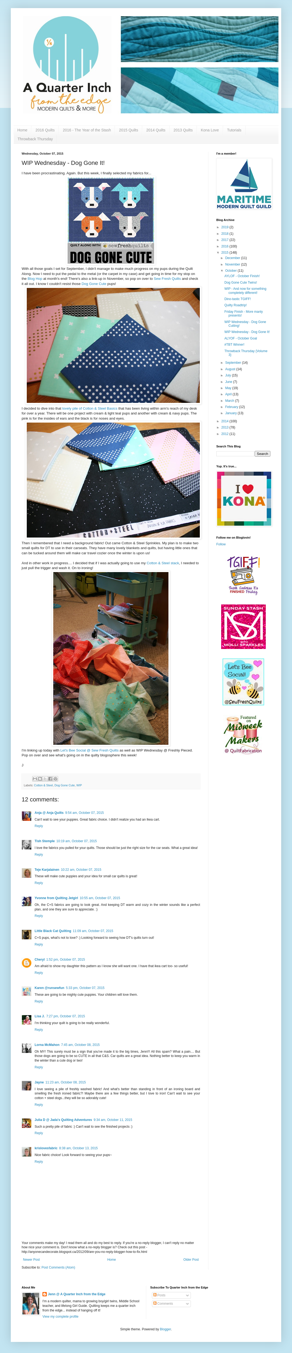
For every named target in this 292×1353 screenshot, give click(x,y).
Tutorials (234, 130)
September (233, 363)
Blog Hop (35, 279)
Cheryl (40, 959)
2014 (225, 421)
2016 (225, 246)
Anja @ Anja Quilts (49, 813)
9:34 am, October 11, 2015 (113, 1120)
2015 (225, 252)
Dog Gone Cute (94, 284)
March (230, 401)
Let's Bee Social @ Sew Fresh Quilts (89, 750)
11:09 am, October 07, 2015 (93, 931)
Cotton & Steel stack (163, 563)
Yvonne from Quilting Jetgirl (56, 898)
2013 (225, 427)
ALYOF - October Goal (240, 338)
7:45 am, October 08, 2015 (80, 1045)
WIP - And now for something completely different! (245, 290)
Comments (163, 1304)
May (228, 388)
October (231, 271)
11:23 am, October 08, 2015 (65, 1082)
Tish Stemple (45, 841)
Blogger (165, 1329)
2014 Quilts (155, 130)
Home (22, 130)
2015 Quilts (128, 130)
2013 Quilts (183, 130)
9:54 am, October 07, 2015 (84, 813)
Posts (159, 1295)
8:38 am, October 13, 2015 (78, 1148)
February (232, 407)
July (228, 375)
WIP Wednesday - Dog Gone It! (247, 332)
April (229, 394)
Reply (39, 826)
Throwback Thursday (35, 139)
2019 (225, 227)
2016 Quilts (45, 130)
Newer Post (31, 1260)
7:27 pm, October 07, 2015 (65, 1016)
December (233, 258)
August (230, 369)
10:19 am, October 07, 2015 (76, 841)
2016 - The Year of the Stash (87, 130)
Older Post (191, 1260)
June (229, 382)
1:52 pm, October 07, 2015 (65, 959)
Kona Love (210, 130)
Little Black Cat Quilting (53, 931)
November (233, 264)
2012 (225, 434)
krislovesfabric (46, 1148)
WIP (79, 785)
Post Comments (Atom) (58, 1267)
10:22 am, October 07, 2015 (81, 870)
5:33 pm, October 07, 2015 (85, 988)
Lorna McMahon (47, 1045)
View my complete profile (60, 1316)
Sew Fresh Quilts (167, 279)
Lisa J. (40, 1016)
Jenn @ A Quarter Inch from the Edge (76, 1294)
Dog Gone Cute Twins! (240, 282)
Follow (221, 544)
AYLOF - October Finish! (242, 276)
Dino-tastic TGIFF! (237, 299)
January (231, 413)
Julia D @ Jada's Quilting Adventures (63, 1120)
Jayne (39, 1082)
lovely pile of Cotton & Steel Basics (89, 408)
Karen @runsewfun (49, 988)
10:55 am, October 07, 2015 (100, 898)
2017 (225, 240)
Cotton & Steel (43, 785)
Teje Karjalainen (47, 870)
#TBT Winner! (234, 344)
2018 (225, 234)
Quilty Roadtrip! (235, 305)
